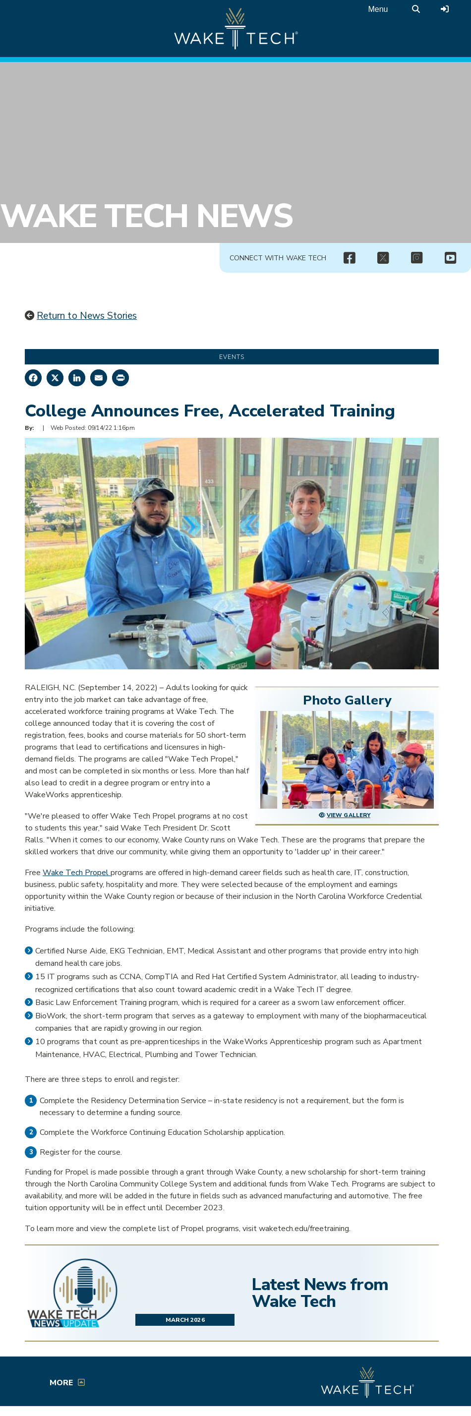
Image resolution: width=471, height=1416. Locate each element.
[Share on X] (55, 377)
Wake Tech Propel (77, 872)
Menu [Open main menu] (378, 9)
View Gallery (348, 815)
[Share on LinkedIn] (76, 377)
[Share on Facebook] (33, 377)
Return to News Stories (87, 315)
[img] (349, 258)
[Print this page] (120, 377)
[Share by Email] (98, 377)
